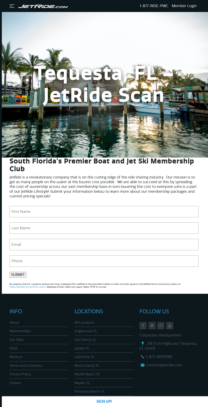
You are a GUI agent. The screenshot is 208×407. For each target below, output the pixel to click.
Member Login (184, 6)
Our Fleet (17, 340)
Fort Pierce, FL (85, 340)
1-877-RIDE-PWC (154, 6)
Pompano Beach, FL (90, 391)
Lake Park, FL (85, 357)
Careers (15, 383)
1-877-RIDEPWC (156, 357)
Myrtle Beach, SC (87, 374)
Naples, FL (82, 383)
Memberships (20, 331)
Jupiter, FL (82, 348)
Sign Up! (104, 401)
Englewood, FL (86, 331)
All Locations (84, 322)
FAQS (14, 348)
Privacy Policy (20, 374)
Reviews (16, 357)
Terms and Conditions (26, 366)
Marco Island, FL (87, 366)
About (14, 322)
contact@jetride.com (161, 365)
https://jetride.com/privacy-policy (28, 287)
